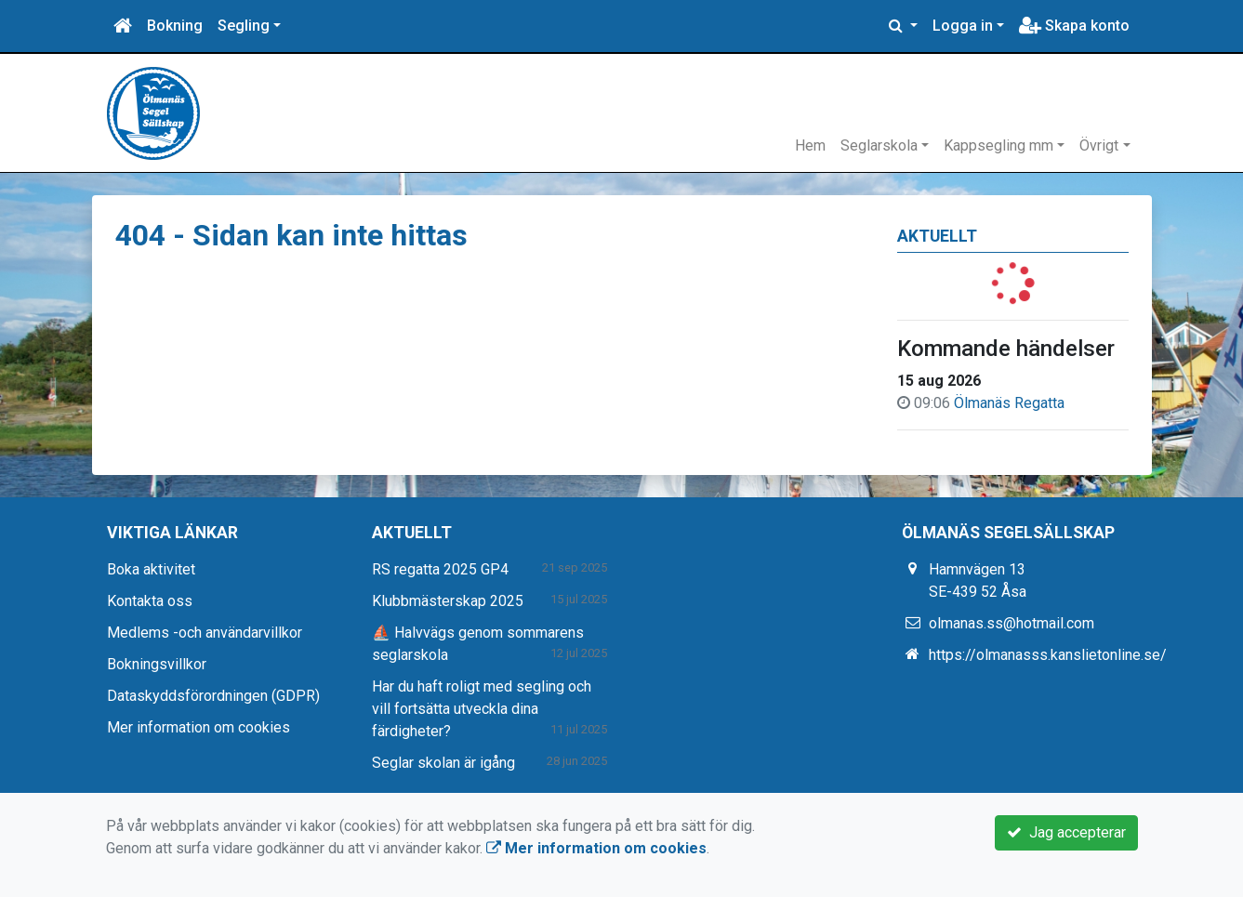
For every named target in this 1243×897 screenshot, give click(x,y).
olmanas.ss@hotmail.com (1011, 623)
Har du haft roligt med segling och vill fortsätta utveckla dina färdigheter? (481, 709)
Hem (810, 145)
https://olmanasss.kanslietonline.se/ (1048, 655)
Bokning (175, 25)
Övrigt (1098, 145)
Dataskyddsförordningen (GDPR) (213, 696)
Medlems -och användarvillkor (204, 632)
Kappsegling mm (998, 145)
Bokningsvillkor (156, 664)
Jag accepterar (1066, 832)
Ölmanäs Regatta (1009, 403)
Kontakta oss (149, 601)
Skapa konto (1074, 25)
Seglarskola (879, 145)
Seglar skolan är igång (443, 763)
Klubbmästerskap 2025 (447, 601)
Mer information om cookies (198, 727)
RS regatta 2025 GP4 (440, 569)
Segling (244, 25)
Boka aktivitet (151, 569)
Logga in (962, 25)
